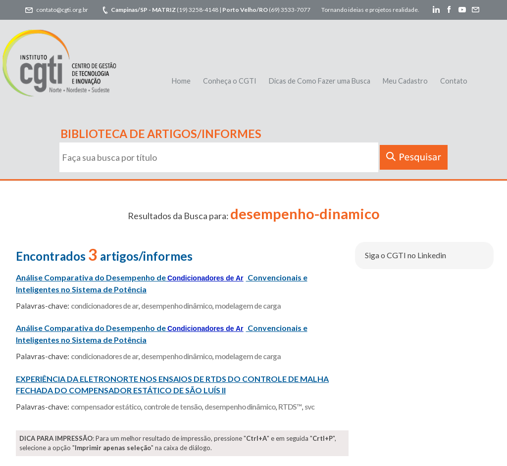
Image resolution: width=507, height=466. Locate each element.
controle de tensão (173, 406)
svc (309, 406)
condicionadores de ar (104, 305)
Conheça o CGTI (229, 81)
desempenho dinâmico (176, 305)
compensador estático (106, 406)
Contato (453, 81)
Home (181, 81)
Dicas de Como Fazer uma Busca (319, 81)
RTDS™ (290, 406)
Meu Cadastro (405, 81)
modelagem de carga (248, 305)
